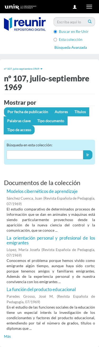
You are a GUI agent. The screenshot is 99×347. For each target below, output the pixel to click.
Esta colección (68, 39)
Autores (61, 111)
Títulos (80, 111)
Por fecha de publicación (27, 111)
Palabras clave (19, 120)
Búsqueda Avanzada (70, 47)
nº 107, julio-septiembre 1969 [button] (23, 68)
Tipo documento (50, 120)
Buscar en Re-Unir (71, 31)
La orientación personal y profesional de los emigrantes (51, 240)
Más (7, 336)
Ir (87, 154)
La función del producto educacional (41, 289)
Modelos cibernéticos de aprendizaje (42, 191)
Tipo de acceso (19, 130)
